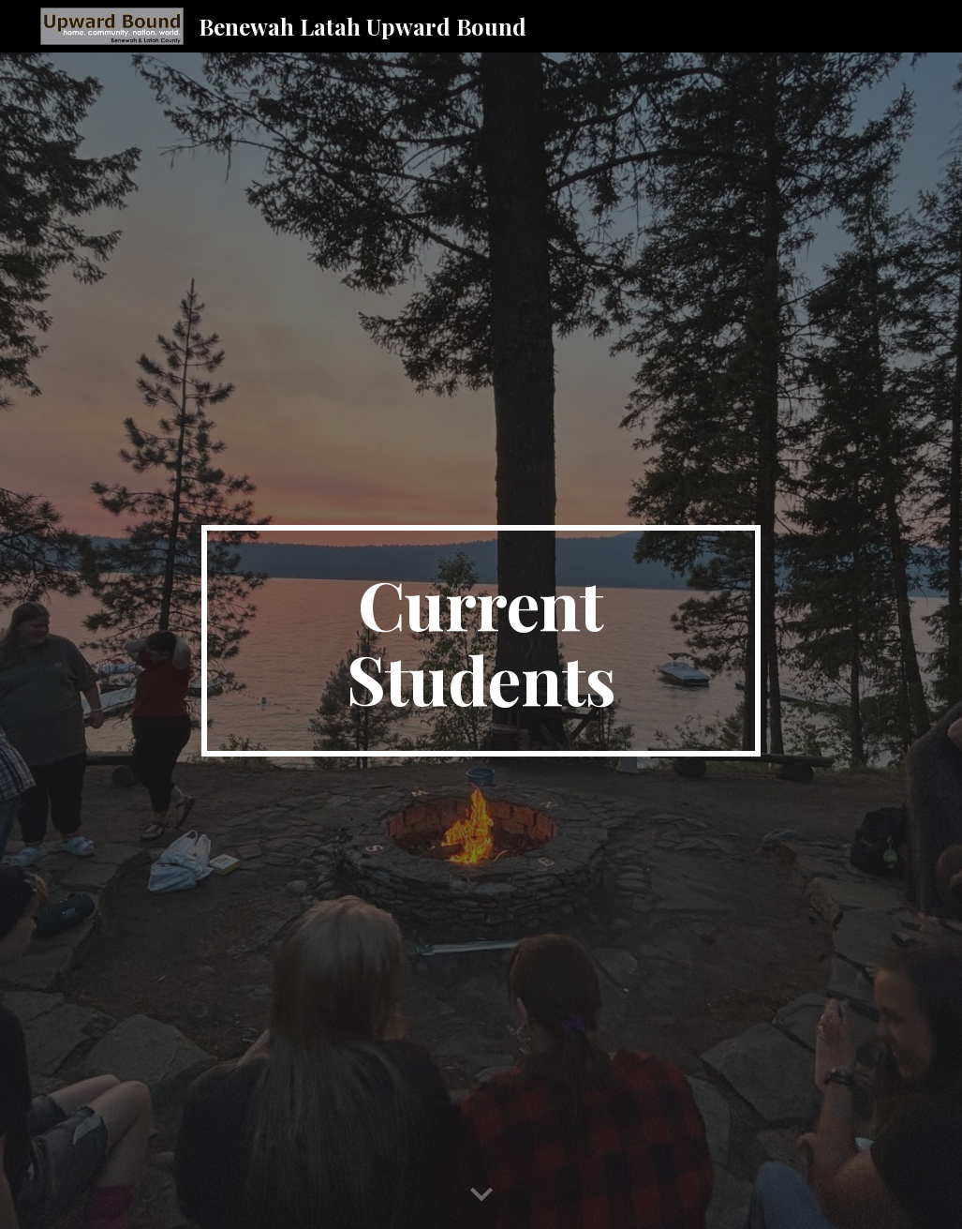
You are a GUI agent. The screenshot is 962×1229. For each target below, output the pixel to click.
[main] (481, 641)
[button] (481, 1195)
